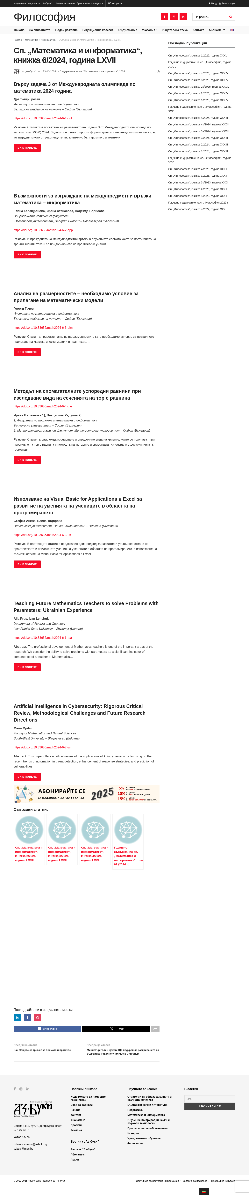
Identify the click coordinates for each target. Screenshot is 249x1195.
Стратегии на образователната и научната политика (149, 1106)
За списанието (39, 30)
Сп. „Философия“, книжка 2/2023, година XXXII (197, 189)
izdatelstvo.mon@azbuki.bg (30, 1152)
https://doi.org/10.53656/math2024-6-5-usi (43, 535)
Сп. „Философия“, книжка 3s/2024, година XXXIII (198, 131)
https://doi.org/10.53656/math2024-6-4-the (43, 406)
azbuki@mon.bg (23, 1156)
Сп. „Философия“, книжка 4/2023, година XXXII (197, 169)
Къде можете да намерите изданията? (88, 1106)
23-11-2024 (49, 71)
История (133, 1141)
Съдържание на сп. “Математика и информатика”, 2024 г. (90, 40)
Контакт (198, 30)
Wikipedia (115, 3)
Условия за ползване (195, 1188)
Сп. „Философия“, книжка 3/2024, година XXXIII (198, 137)
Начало (19, 30)
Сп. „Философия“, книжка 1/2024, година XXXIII (198, 151)
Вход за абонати (82, 1112)
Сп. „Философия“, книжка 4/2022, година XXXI (197, 209)
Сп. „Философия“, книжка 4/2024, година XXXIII (198, 117)
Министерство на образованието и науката (79, 3)
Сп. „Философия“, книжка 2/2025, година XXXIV (198, 93)
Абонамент (217, 30)
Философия (44, 17)
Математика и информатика (40, 40)
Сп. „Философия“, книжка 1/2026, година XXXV (197, 55)
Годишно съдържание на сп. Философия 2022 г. (198, 202)
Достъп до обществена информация (157, 1188)
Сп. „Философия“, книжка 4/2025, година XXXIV (198, 73)
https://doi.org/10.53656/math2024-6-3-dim (43, 327)
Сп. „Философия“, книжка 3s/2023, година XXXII (198, 182)
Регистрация (227, 3)
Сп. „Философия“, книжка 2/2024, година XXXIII (198, 144)
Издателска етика (175, 30)
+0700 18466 (22, 1145)
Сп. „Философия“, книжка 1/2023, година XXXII (197, 195)
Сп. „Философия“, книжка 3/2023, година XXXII (197, 175)
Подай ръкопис (66, 30)
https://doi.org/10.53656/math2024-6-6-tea (43, 637)
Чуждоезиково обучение (143, 1146)
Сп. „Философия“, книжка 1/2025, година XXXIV (198, 100)
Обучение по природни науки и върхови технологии (148, 1129)
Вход (213, 3)
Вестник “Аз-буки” (83, 1157)
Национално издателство (33, 3)
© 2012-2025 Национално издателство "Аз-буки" (40, 1188)
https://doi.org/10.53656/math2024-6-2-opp (43, 230)
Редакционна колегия (98, 30)
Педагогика (135, 1117)
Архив (75, 1167)
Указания (148, 30)
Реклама (76, 1138)
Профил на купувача (223, 1188)
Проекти (76, 1133)
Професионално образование (147, 1136)
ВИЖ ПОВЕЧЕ (27, 147)
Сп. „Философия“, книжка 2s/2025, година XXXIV (199, 86)
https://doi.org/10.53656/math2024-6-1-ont (43, 118)
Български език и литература (147, 1112)
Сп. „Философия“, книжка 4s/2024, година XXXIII (198, 124)
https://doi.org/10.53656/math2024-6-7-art (42, 747)
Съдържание (127, 30)
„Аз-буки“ (30, 71)
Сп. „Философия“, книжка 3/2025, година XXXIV (198, 80)
